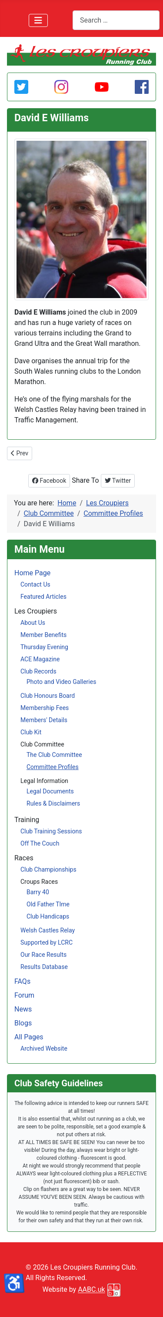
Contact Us (35, 584)
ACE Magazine (40, 659)
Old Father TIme (48, 904)
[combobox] (116, 20)
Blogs (23, 1023)
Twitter (118, 480)
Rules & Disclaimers (53, 803)
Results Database (44, 966)
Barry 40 (38, 892)
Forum (24, 995)
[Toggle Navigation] (38, 20)
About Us (32, 622)
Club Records (38, 671)
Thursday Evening (44, 647)
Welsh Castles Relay (47, 930)
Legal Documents (50, 791)
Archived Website (43, 1048)
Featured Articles (43, 596)
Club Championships (48, 869)
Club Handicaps (48, 916)
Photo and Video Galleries (61, 681)
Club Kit (30, 732)
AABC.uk (91, 1290)
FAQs (22, 981)
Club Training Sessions (51, 831)
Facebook (49, 480)
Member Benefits (43, 634)
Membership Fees (44, 707)
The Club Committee (54, 754)
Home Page (32, 573)
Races (23, 858)
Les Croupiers (35, 611)
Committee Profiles (53, 766)
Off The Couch (39, 843)
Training (26, 820)
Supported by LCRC (46, 942)
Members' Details (43, 720)
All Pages (28, 1037)
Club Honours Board (47, 695)
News (23, 1009)
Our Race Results (43, 954)
